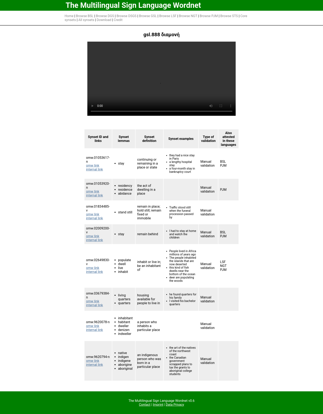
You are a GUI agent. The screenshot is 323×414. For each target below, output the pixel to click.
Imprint (158, 405)
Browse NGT (188, 16)
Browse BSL (85, 16)
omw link (92, 165)
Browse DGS (105, 16)
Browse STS (229, 16)
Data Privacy (175, 405)
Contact (144, 405)
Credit (118, 20)
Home (69, 16)
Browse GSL (148, 16)
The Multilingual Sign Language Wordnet (133, 5)
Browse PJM (209, 16)
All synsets (86, 20)
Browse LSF (168, 16)
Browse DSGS (126, 16)
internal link (94, 169)
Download (104, 20)
